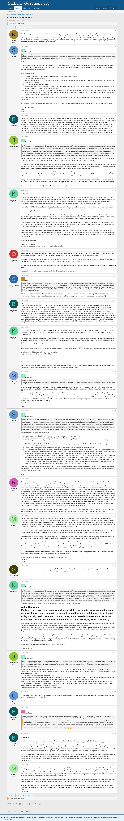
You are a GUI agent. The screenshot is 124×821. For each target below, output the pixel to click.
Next (29, 27)
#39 (115, 734)
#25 (115, 190)
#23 (115, 115)
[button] (31, 8)
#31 (115, 411)
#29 (115, 327)
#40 (115, 764)
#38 (115, 707)
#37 (115, 692)
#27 (115, 275)
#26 (115, 250)
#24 (115, 136)
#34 (115, 565)
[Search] (112, 8)
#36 (115, 652)
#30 (115, 372)
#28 (115, 300)
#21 (115, 30)
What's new (26, 8)
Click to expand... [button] (68, 728)
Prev (10, 27)
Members (37, 8)
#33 (115, 515)
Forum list (10, 11)
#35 (115, 581)
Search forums (18, 11)
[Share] (112, 31)
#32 (115, 478)
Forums (17, 8)
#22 (115, 46)
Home (10, 8)
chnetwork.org (25, 358)
